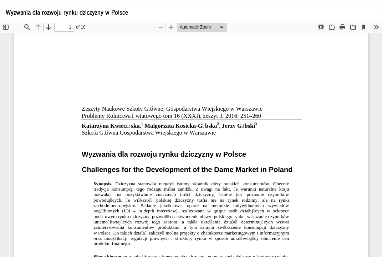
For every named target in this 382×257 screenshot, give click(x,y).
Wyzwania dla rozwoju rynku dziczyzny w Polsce (67, 11)
